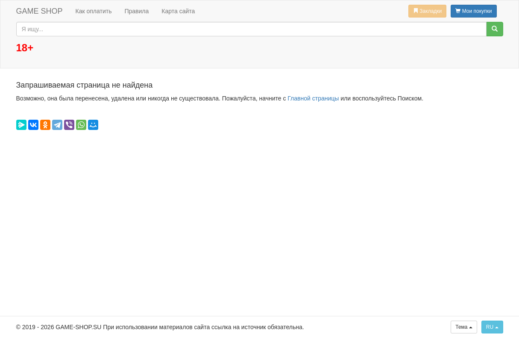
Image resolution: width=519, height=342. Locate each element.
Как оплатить (94, 11)
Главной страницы (313, 98)
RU (492, 327)
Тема (463, 327)
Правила (136, 11)
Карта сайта (178, 11)
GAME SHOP (39, 11)
